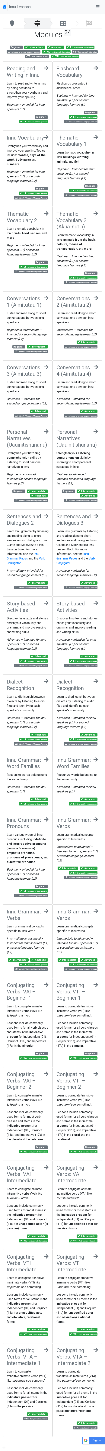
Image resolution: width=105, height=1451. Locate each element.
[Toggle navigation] (98, 7)
